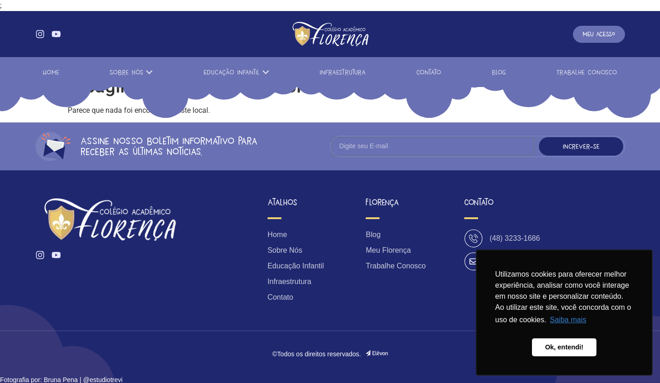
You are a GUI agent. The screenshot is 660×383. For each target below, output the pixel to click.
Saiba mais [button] (568, 320)
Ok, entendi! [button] (564, 347)
